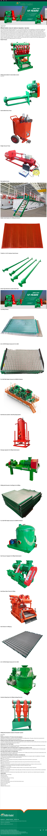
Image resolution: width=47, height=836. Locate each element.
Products (2, 819)
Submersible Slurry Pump (5, 110)
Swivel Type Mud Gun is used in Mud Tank (9, 288)
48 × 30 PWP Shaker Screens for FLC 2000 (9, 344)
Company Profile (9, 819)
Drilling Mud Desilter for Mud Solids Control (9, 74)
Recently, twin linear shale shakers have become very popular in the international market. (17, 740)
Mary (4, 758)
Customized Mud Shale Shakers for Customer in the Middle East (12, 754)
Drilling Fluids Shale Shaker (4, 780)
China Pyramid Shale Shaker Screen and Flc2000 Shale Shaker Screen (12, 781)
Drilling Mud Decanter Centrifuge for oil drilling (10, 485)
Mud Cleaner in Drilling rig (5, 626)
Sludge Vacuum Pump (5, 145)
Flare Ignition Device (4, 181)
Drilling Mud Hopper (3, 775)
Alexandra (5, 766)
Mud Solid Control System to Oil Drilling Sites (9, 751)
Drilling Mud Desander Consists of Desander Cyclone (11, 732)
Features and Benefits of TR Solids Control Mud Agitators (11, 737)
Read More (2, 76)
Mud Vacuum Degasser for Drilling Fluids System (10, 556)
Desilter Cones (2, 26)
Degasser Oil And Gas (4, 783)
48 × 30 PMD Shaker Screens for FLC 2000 (9, 662)
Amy (4, 770)
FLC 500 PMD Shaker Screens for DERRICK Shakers (11, 379)
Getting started (3, 25)
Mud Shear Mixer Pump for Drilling (7, 591)
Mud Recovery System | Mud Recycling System (10, 414)
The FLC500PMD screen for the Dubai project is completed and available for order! (16, 747)
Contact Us (16, 819)
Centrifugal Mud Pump (4, 776)
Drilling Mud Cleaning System (5, 785)
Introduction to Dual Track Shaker (6, 744)
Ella (4, 760)
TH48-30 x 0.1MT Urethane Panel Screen (9, 253)
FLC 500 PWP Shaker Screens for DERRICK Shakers (11, 520)
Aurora (5, 768)
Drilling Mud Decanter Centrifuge (5, 774)
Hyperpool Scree (3, 784)
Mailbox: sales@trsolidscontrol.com (6, 824)
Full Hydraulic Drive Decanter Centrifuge (7, 777)
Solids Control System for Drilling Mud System (10, 218)
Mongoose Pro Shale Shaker (5, 782)
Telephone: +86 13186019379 (5, 822)
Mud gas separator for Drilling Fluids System (10, 450)
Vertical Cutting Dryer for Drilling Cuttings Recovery (11, 697)
